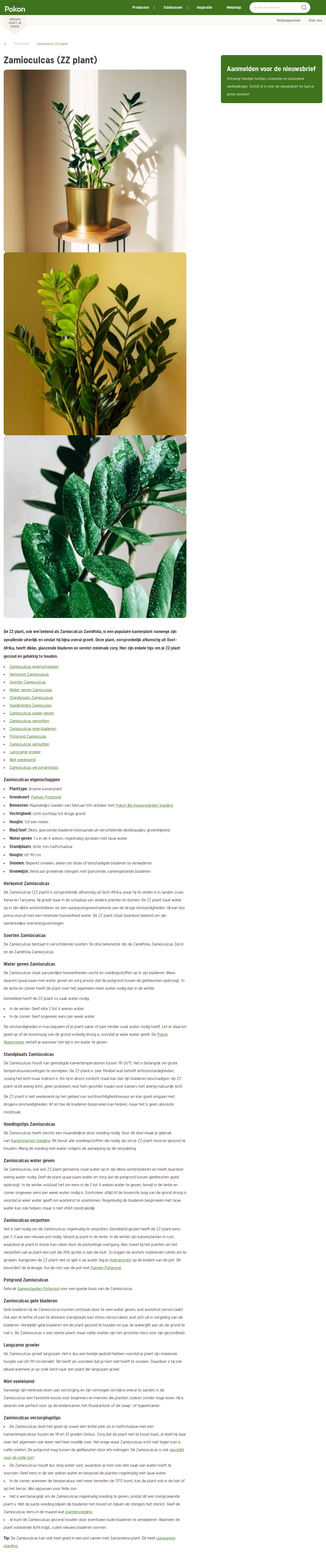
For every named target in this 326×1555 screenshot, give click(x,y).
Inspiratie (204, 7)
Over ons (315, 21)
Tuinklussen (173, 7)
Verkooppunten (289, 21)
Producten (140, 7)
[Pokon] (15, 17)
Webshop (234, 7)
